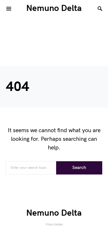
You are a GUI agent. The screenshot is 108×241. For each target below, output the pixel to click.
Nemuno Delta (54, 8)
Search (79, 167)
